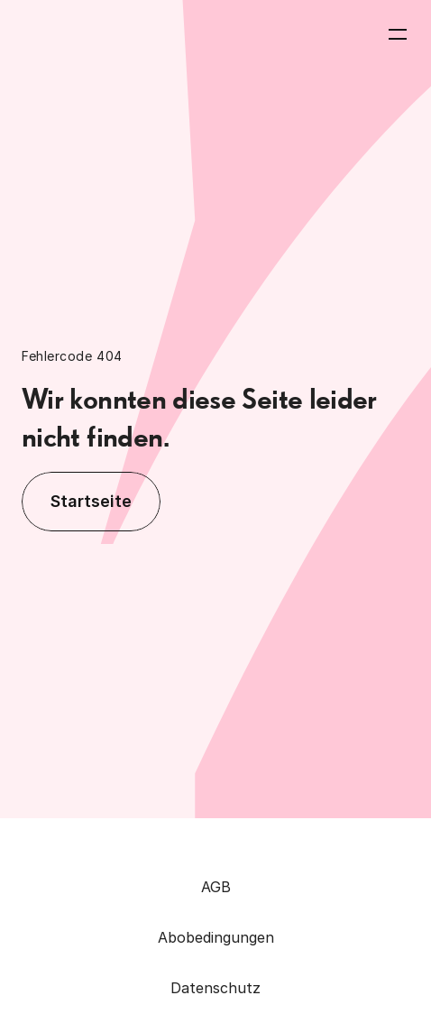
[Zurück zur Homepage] (92, 34)
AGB (216, 887)
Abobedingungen (216, 937)
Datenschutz (215, 988)
